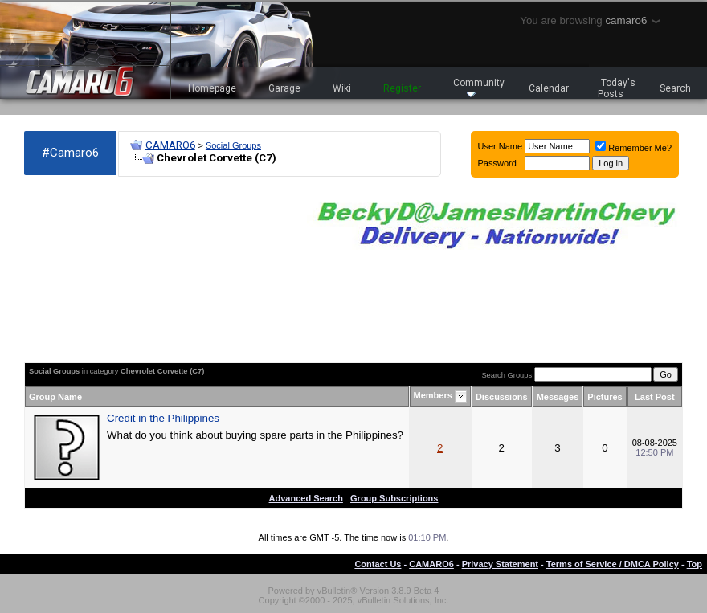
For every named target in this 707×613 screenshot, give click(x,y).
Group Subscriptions (394, 498)
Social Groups (233, 145)
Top (694, 564)
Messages (558, 397)
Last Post (655, 397)
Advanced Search (306, 498)
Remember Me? (633, 148)
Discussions (502, 397)
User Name (500, 146)
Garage (284, 88)
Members (433, 395)
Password (497, 163)
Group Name (55, 397)
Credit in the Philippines (163, 418)
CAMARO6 (170, 145)
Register (402, 88)
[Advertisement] (112, 270)
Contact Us (377, 564)
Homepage (212, 88)
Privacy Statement (500, 564)
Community (479, 87)
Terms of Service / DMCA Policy (612, 564)
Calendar (549, 88)
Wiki (342, 88)
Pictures (604, 397)
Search (675, 88)
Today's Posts (617, 88)
